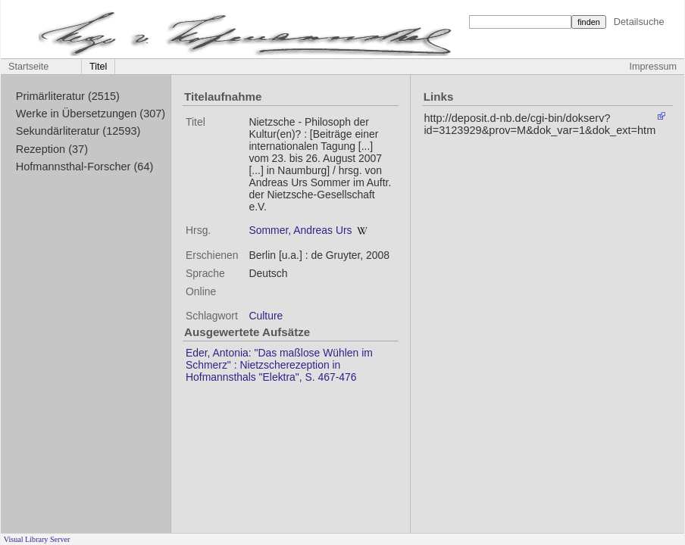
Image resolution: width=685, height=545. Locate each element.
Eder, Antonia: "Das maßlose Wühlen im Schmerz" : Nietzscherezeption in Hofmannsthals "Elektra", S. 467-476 (279, 365)
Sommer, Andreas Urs (300, 230)
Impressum (653, 66)
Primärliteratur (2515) (68, 96)
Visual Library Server (37, 539)
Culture (266, 316)
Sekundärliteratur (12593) (78, 131)
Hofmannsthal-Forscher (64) (85, 166)
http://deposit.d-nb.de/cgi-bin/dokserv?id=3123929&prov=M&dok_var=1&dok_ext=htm (539, 124)
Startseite (28, 66)
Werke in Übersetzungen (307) (90, 113)
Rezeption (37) (52, 149)
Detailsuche (639, 21)
